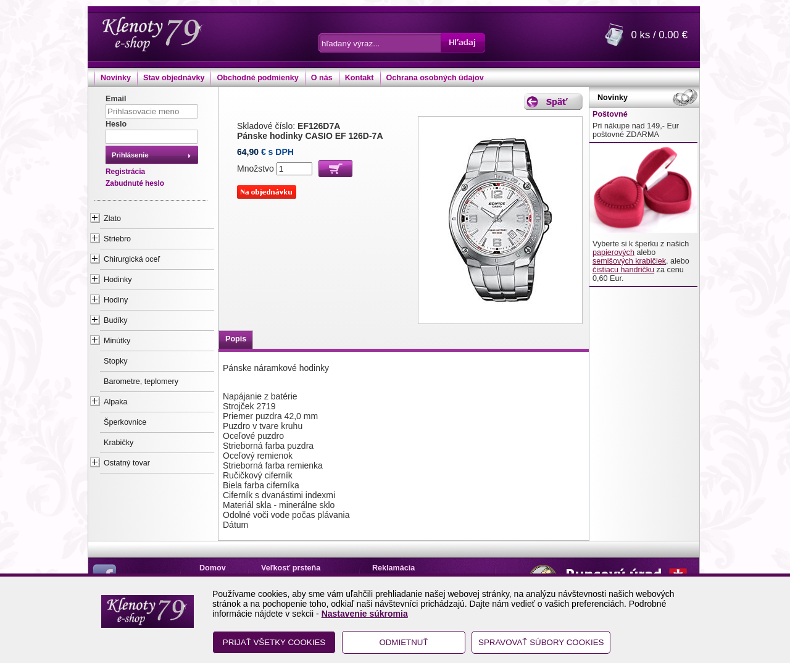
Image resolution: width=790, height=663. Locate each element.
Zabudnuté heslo (135, 183)
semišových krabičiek (629, 261)
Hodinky (118, 279)
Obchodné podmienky (257, 77)
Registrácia (125, 171)
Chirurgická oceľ (132, 259)
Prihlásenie (130, 155)
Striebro (117, 239)
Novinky (116, 77)
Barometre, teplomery (141, 381)
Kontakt (359, 77)
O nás (322, 77)
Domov (212, 568)
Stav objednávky (173, 77)
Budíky (116, 320)
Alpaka (116, 402)
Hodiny (116, 300)
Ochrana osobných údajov (435, 77)
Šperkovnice (125, 422)
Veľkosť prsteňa (290, 568)
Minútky (117, 340)
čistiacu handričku (623, 269)
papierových (613, 252)
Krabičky (118, 442)
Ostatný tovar (127, 463)
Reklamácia (393, 568)
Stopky (116, 361)
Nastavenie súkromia (365, 614)
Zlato (112, 218)
